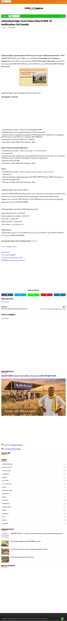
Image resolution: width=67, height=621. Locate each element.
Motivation (5, 500)
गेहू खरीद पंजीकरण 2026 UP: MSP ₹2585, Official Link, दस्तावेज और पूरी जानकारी (28, 376)
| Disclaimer (44, 619)
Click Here (34, 241)
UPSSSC (5, 520)
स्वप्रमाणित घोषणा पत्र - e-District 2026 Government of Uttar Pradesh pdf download (36, 534)
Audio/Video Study (8, 464)
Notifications (12, 28)
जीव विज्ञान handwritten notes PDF (13, 261)
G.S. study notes (7, 484)
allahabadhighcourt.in (18, 224)
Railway (5, 510)
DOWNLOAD (6, 474)
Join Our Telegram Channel (9, 246)
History (4, 487)
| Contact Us (27, 619)
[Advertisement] (33, 42)
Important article (7, 490)
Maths (4, 497)
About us (21, 619)
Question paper (7, 507)
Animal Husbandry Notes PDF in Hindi (22, 557)
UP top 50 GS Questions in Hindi (12, 258)
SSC (4, 517)
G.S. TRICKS (6, 480)
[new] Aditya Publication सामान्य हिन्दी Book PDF (25, 541)
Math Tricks (6, 494)
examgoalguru (12, 619)
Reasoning (5, 513)
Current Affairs (7, 471)
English (4, 477)
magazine (5, 523)
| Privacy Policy (36, 619)
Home (4, 16)
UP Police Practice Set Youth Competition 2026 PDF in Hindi (28, 549)
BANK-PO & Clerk (7, 467)
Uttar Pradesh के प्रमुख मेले (8, 255)
